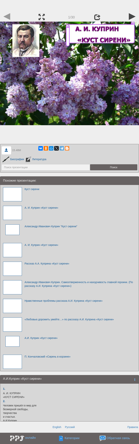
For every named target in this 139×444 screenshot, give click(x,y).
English (57, 427)
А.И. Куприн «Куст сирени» (41, 337)
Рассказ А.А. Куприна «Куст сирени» (47, 263)
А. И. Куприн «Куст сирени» (41, 207)
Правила (132, 427)
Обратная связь (118, 438)
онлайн (30, 437)
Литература (36, 159)
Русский (70, 427)
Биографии (13, 159)
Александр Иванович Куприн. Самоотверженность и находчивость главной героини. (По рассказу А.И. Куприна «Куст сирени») (79, 284)
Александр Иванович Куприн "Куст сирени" (51, 226)
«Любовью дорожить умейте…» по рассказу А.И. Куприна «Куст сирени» (69, 319)
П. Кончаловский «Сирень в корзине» (47, 356)
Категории (72, 438)
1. (4, 388)
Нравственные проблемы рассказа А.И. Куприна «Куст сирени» (64, 300)
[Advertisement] (69, 5)
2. (4, 401)
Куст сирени (32, 189)
